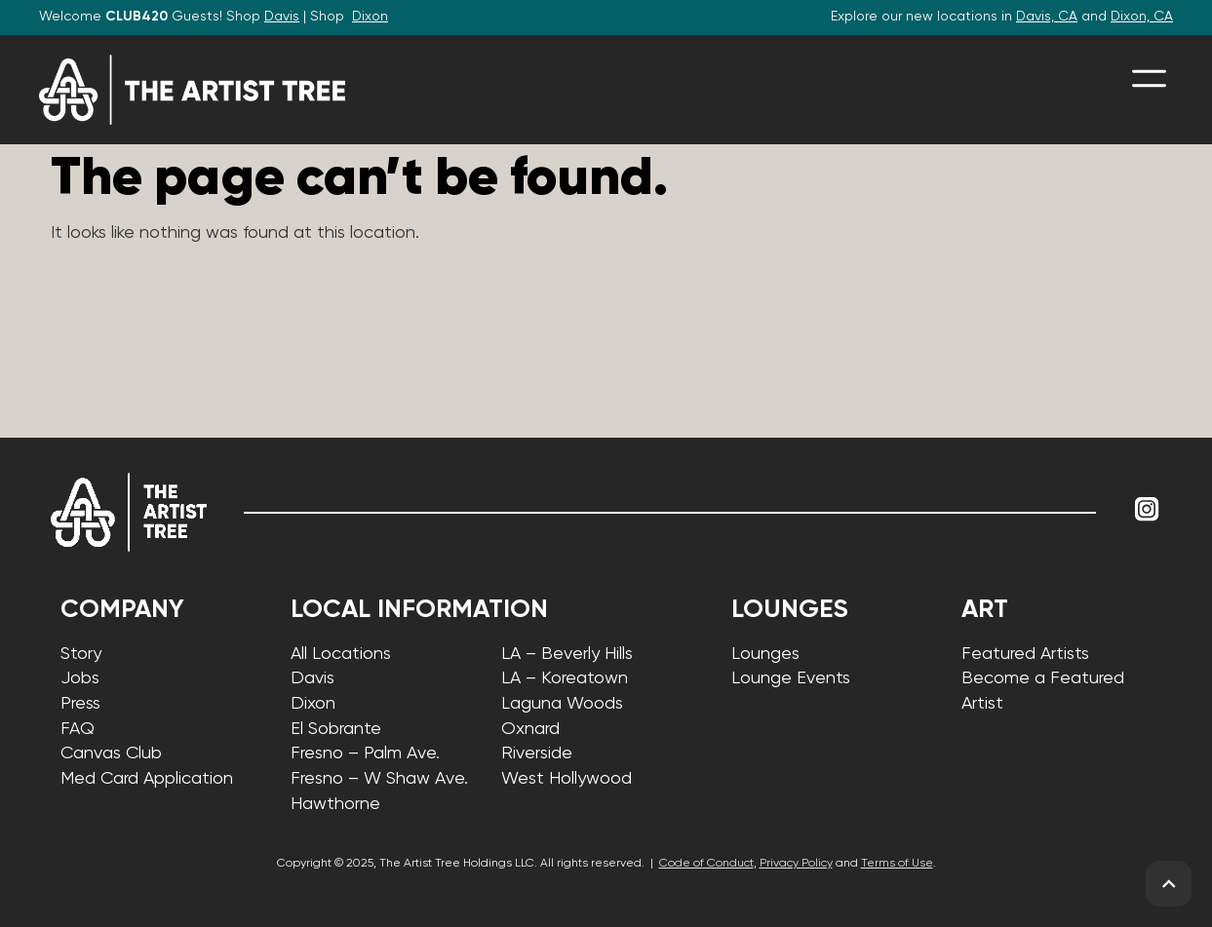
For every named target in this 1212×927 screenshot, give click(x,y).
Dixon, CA (1142, 16)
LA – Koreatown (564, 678)
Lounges (765, 654)
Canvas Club (111, 753)
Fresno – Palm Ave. (365, 753)
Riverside (536, 753)
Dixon (370, 16)
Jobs (79, 678)
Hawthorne (335, 804)
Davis (281, 16)
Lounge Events (790, 678)
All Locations (341, 654)
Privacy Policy (796, 863)
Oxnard (530, 729)
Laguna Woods (562, 704)
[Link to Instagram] (1147, 509)
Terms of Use (897, 863)
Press (80, 704)
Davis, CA (1046, 16)
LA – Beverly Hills (567, 654)
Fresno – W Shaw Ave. (379, 779)
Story (80, 654)
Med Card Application (146, 779)
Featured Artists (1025, 654)
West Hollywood (566, 779)
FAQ (77, 729)
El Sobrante (336, 729)
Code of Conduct (706, 863)
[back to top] (1168, 883)
